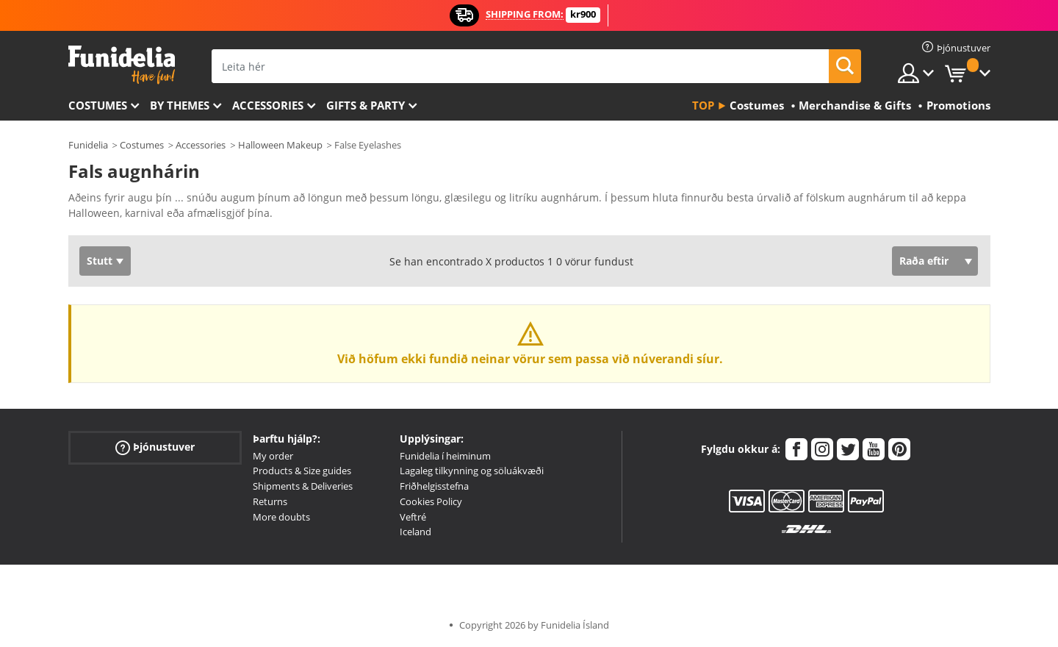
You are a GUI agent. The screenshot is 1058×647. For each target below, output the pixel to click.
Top (703, 105)
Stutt (99, 261)
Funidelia (88, 144)
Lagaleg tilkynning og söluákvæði (472, 470)
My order (273, 455)
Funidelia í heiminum (445, 455)
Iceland (415, 531)
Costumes (97, 105)
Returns (270, 501)
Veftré (413, 516)
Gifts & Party (365, 105)
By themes (179, 105)
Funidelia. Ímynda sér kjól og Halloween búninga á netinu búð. (121, 65)
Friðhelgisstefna (434, 486)
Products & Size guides (302, 470)
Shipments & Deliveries (303, 486)
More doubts (281, 516)
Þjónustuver (155, 446)
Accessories (267, 105)
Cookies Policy (431, 501)
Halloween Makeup (280, 144)
